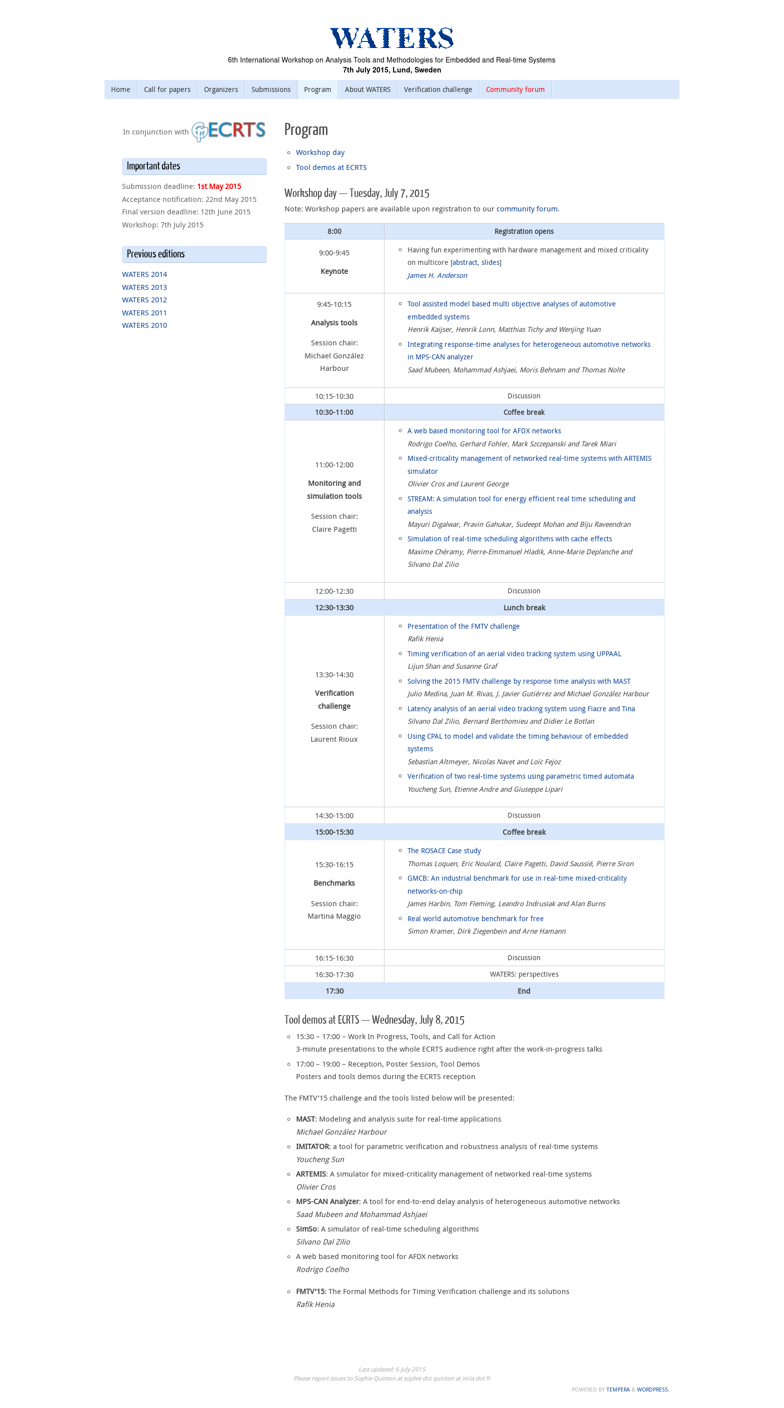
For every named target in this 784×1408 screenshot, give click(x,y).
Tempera (618, 1389)
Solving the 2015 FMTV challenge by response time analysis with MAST (519, 681)
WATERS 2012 (144, 299)
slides (491, 262)
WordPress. (653, 1389)
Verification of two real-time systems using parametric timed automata (521, 776)
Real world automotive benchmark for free (476, 918)
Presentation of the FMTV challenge (464, 626)
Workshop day (320, 152)
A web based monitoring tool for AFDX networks (484, 430)
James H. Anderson (437, 275)
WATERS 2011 (144, 312)
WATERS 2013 (144, 287)
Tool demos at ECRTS (331, 167)
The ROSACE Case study (444, 850)
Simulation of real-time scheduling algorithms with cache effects (510, 538)
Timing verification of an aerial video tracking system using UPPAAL (515, 653)
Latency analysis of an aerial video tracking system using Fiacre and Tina (521, 708)
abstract (465, 262)
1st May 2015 (219, 186)
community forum (527, 208)
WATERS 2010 (144, 325)
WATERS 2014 (144, 274)
